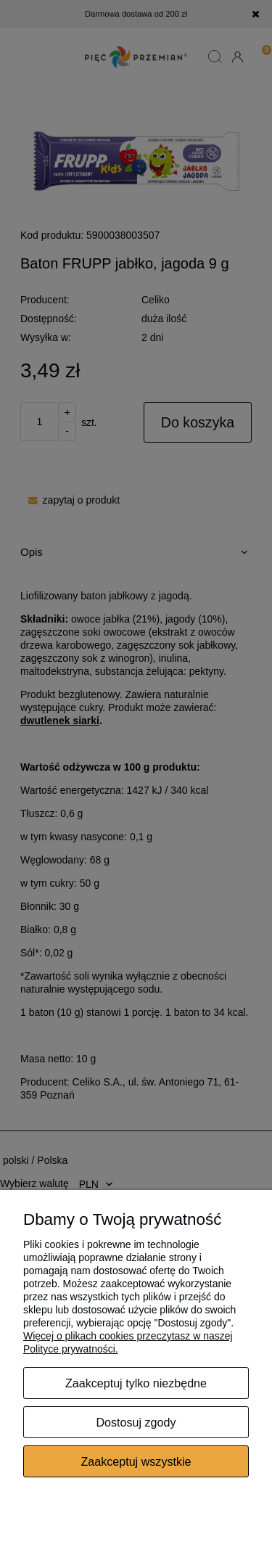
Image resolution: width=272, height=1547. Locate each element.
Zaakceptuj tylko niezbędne (136, 1383)
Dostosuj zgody (136, 1422)
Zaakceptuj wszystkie (136, 1461)
